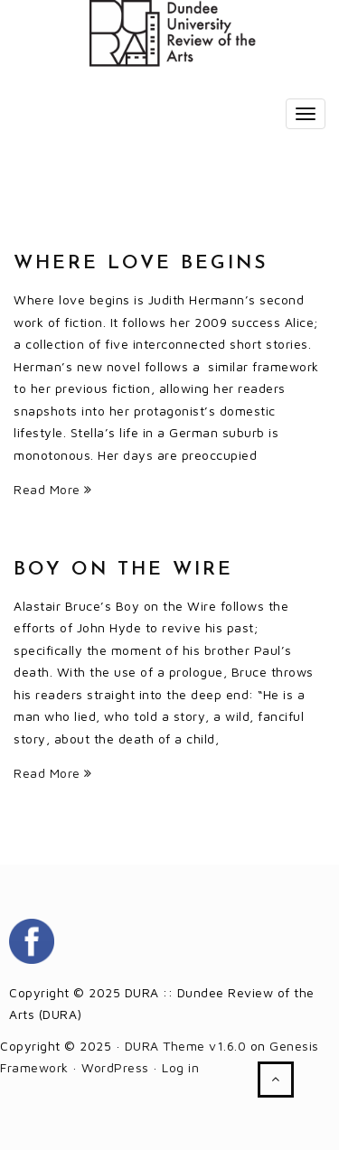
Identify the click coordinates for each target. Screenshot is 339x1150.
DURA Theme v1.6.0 (186, 1045)
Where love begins (141, 263)
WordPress (115, 1067)
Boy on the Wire (123, 569)
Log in (180, 1067)
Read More (53, 489)
